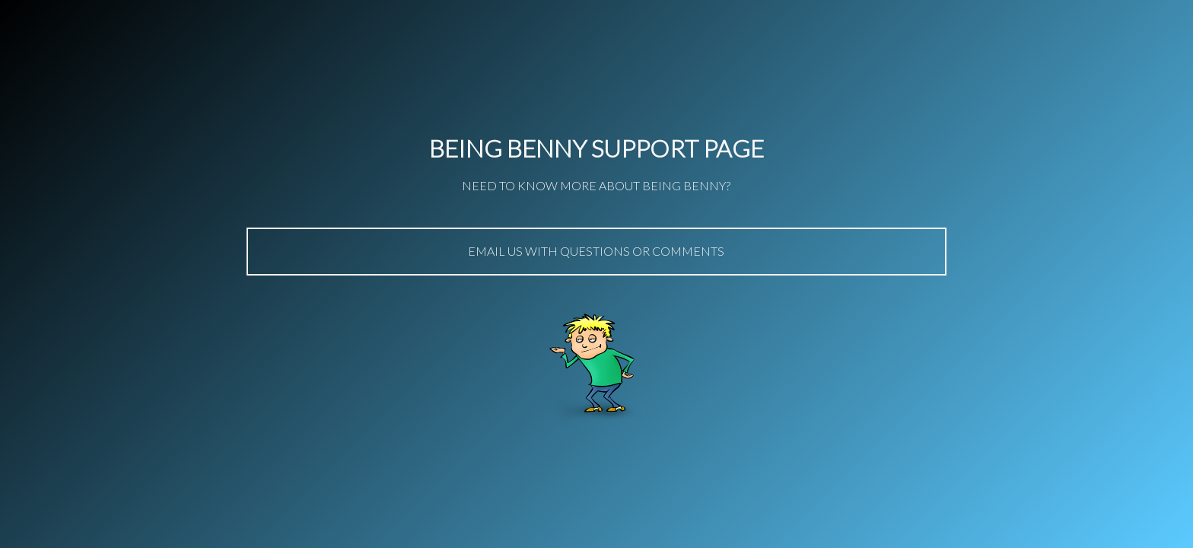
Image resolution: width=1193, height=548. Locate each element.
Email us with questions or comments (596, 251)
